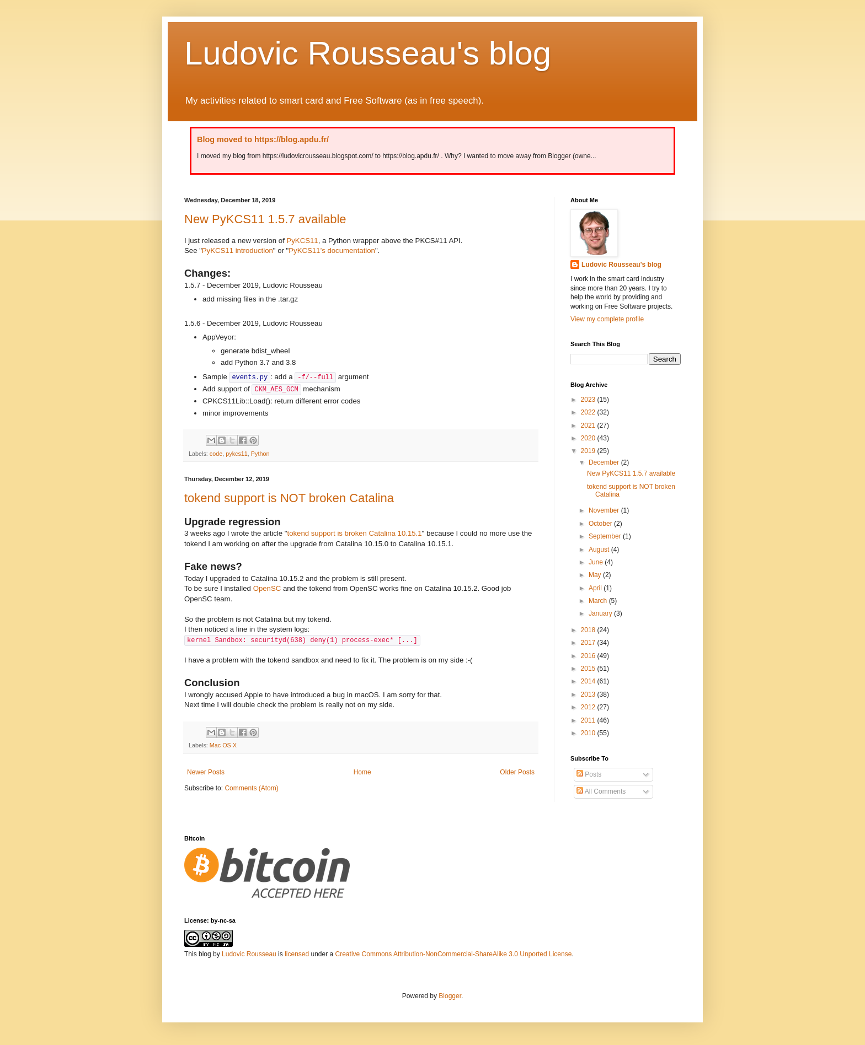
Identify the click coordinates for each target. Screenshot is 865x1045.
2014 (589, 681)
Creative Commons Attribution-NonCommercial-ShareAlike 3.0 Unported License (453, 954)
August (600, 549)
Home (362, 772)
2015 (589, 668)
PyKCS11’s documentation (332, 250)
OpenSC (267, 588)
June (597, 562)
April (596, 588)
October (601, 523)
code (216, 453)
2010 (589, 733)
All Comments (601, 791)
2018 (589, 630)
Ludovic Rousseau (249, 954)
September (606, 536)
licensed (297, 954)
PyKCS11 (302, 240)
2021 (589, 425)
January (601, 613)
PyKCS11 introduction (237, 250)
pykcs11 (237, 453)
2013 (589, 694)
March (599, 601)
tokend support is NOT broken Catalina (289, 498)
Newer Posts (206, 772)
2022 (589, 412)
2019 (589, 451)
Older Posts (517, 772)
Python (260, 453)
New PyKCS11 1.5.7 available (265, 219)
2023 (589, 399)
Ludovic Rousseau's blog (367, 53)
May (596, 575)
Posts (588, 774)
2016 (589, 656)
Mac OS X (223, 745)
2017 (589, 643)
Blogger (450, 996)
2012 (589, 707)
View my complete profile (607, 319)
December (605, 462)
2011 (589, 720)
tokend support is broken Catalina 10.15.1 (354, 533)
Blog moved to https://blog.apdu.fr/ (263, 139)
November (605, 510)
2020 (589, 438)
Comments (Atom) (251, 788)
